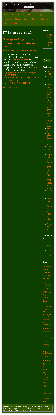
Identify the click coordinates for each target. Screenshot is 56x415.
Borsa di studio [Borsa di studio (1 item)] (47, 286)
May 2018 (49, 129)
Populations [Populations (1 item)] (46, 374)
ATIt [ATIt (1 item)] (46, 275)
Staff (26, 19)
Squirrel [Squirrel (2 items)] (47, 385)
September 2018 (49, 115)
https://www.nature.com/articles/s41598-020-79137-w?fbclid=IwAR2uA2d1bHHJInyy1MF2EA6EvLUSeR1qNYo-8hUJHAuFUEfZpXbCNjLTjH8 (21, 77)
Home (5, 14)
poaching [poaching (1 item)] (45, 372)
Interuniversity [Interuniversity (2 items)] (47, 326)
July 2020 (49, 101)
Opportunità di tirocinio (49, 40)
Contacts (44, 19)
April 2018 (49, 134)
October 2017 (49, 149)
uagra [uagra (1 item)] (44, 401)
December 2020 (49, 87)
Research (15, 14)
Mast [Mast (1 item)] (49, 346)
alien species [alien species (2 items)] (46, 271)
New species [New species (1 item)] (46, 367)
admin (33, 50)
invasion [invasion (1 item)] (45, 331)
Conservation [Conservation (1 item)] (46, 304)
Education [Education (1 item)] (45, 306)
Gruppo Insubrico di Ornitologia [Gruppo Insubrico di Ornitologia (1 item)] (47, 317)
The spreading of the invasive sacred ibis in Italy (19, 43)
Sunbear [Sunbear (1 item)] (47, 391)
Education (7, 19)
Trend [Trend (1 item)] (47, 396)
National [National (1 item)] (47, 364)
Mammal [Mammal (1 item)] (45, 346)
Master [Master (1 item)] (44, 349)
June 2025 (49, 72)
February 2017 (49, 185)
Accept (29, 7)
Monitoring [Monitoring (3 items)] (47, 354)
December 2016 (49, 201)
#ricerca (34, 67)
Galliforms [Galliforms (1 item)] (45, 312)
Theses (18, 19)
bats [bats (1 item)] (49, 275)
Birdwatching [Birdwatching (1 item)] (46, 283)
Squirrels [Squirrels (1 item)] (45, 388)
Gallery (34, 19)
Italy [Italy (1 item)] (44, 336)
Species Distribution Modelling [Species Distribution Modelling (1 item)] (47, 380)
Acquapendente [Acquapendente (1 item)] (47, 266)
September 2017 (49, 157)
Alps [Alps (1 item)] (44, 275)
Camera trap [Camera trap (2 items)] (47, 290)
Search (46, 52)
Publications (28, 14)
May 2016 (49, 220)
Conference (49, 245)
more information (45, 4)
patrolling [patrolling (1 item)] (45, 369)
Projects (41, 14)
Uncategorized (11, 87)
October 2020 (49, 95)
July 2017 (49, 171)
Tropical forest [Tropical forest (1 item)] (46, 398)
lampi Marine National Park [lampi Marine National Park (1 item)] (47, 339)
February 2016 (49, 227)
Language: (8, 23)
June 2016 (49, 215)
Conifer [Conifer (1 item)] (46, 301)
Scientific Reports (19, 59)
